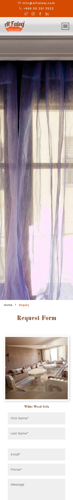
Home (8, 305)
